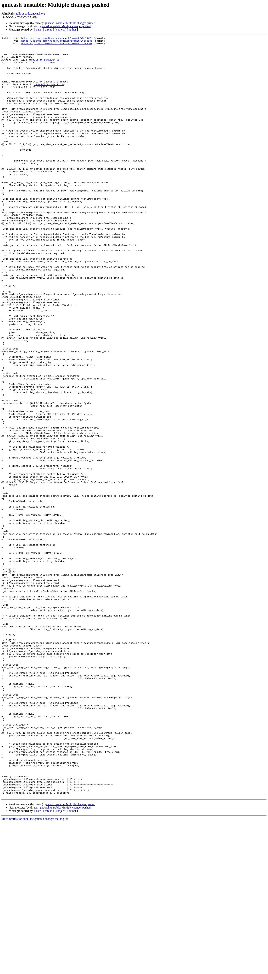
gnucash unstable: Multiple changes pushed (70, 23)
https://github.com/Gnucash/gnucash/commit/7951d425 (56, 38)
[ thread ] (48, 29)
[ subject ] (60, 29)
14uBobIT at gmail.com (49, 94)
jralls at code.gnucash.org (30, 13)
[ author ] (72, 29)
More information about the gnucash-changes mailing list (34, 970)
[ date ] (38, 29)
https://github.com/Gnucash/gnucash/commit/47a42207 (56, 45)
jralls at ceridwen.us (45, 64)
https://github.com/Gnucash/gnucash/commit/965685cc (56, 41)
